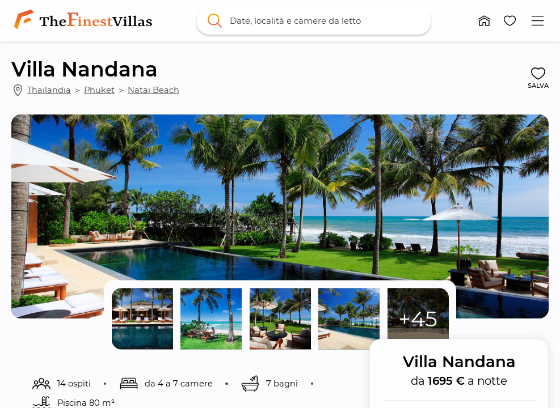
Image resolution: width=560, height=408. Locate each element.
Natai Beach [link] (153, 90)
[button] (484, 20)
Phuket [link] (99, 90)
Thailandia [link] (49, 90)
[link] (85, 20)
